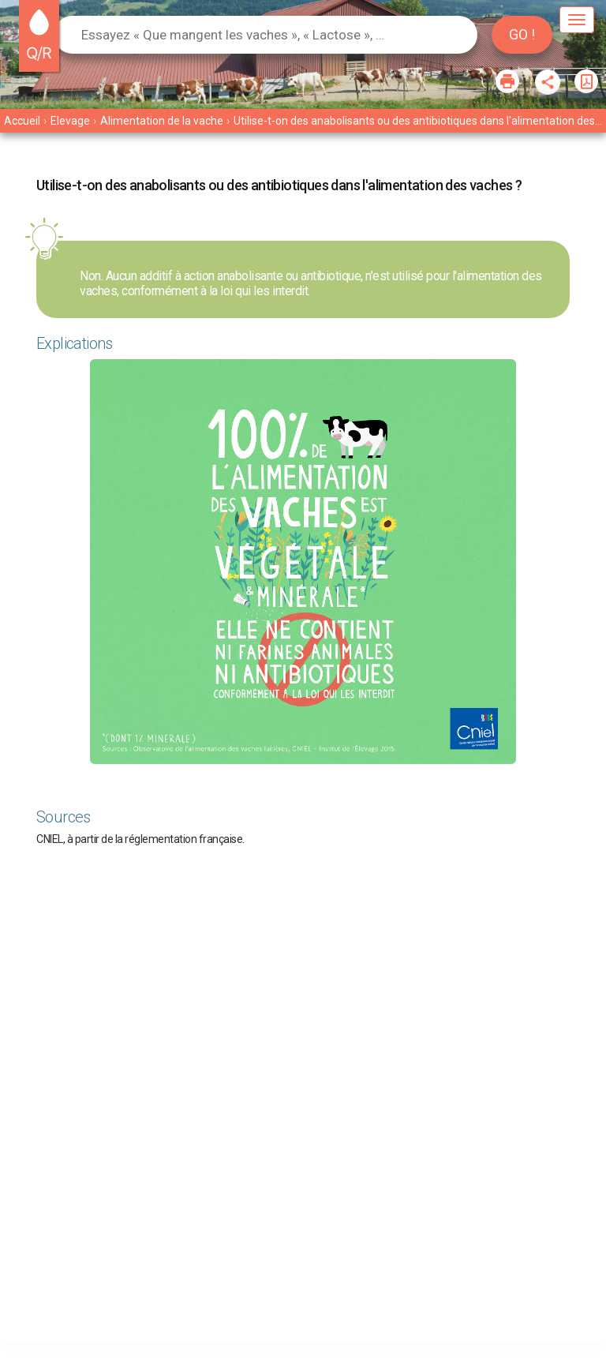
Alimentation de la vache (161, 120)
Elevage (70, 120)
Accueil (22, 120)
